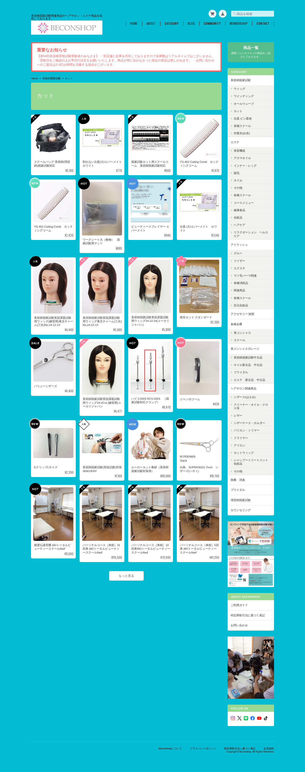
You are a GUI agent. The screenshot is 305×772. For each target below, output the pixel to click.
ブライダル (241, 372)
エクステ (239, 268)
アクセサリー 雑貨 (242, 313)
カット (238, 111)
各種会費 (236, 324)
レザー (238, 415)
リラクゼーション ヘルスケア (251, 234)
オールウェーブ (244, 103)
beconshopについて (170, 748)
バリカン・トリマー (246, 430)
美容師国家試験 (51, 78)
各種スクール (242, 125)
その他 (238, 187)
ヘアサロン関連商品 (243, 388)
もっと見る (126, 576)
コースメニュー (244, 202)
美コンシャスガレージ (245, 348)
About (151, 23)
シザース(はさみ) (245, 396)
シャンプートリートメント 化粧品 (252, 461)
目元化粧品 (241, 305)
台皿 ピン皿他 (243, 118)
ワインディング (244, 96)
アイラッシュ (239, 244)
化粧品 (238, 217)
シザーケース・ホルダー (249, 422)
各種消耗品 (241, 282)
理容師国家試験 (241, 500)
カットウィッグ (244, 452)
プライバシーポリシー (203, 748)
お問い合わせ (239, 625)
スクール (239, 340)
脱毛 (236, 172)
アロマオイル (242, 157)
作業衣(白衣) (242, 133)
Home (134, 23)
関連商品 (239, 290)
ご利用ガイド (239, 605)
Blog (191, 23)
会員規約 (269, 748)
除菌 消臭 (238, 479)
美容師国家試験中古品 (248, 357)
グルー (238, 253)
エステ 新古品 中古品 (249, 379)
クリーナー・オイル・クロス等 (251, 406)
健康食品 (239, 210)
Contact (263, 23)
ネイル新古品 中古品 (248, 364)
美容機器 (239, 150)
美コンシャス (242, 332)
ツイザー (239, 260)
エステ (235, 142)
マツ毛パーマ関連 (245, 275)
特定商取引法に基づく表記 (248, 615)
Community (212, 23)
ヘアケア (239, 224)
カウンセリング (241, 510)
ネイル (238, 180)
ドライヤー (241, 437)
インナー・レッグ (245, 165)
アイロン (239, 445)
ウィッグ (239, 88)
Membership (239, 23)
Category (172, 23)
